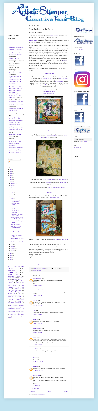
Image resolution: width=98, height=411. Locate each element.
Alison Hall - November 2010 (15, 49)
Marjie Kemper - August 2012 (15, 117)
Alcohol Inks (11, 293)
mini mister (65, 239)
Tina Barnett (12, 145)
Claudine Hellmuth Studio (14, 295)
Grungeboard (11, 308)
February (13, 248)
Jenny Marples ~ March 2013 (15, 88)
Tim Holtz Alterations (14, 290)
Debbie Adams (36, 375)
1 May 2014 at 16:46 (37, 314)
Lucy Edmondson (13, 110)
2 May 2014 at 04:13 (37, 332)
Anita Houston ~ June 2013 (15, 52)
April (12, 244)
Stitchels (18, 311)
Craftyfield (36, 349)
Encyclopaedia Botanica (49, 91)
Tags (23, 282)
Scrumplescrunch (37, 278)
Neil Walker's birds (54, 197)
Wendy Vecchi (21, 310)
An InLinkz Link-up (34, 264)
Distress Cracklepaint (17, 307)
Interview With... (12, 314)
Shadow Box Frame (16, 316)
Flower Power (21, 304)
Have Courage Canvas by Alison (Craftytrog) (16, 227)
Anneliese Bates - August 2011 (16, 54)
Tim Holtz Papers (20, 299)
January (12, 250)
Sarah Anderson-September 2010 (16, 128)
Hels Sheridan (12, 83)
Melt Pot (11, 312)
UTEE (11, 299)
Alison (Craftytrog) (49, 73)
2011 (11, 257)
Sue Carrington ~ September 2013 (16, 140)
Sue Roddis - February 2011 (15, 141)
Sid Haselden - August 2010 (15, 134)
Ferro (23, 316)
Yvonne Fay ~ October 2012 (15, 152)
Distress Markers (63, 179)
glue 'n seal (43, 85)
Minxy (22, 298)
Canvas (11, 301)
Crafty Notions (12, 311)
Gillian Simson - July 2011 (15, 81)
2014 (11, 181)
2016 (11, 177)
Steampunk (19, 296)
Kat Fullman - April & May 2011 (16, 94)
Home (49, 391)
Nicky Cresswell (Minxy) (14, 124)
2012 (11, 255)
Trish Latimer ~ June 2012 (15, 151)
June (12, 196)
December (13, 183)
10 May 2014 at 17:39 (38, 353)
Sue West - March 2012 (14, 143)
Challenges (22, 312)
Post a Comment (35, 388)
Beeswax (16, 312)
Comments (12, 162)
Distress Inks (13, 272)
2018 (11, 173)
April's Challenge (54, 35)
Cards (17, 282)
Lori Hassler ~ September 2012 (16, 105)
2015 (11, 179)
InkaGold (18, 308)
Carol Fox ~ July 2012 (14, 58)
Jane (34, 310)
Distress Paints (62, 182)
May (12, 198)
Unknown (35, 319)
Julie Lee (35, 300)
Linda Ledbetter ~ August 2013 (16, 101)
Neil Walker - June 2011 (14, 122)
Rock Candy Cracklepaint (14, 302)
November (13, 185)
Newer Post (32, 391)
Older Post (66, 391)
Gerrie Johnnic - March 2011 (15, 79)
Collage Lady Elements (48, 93)
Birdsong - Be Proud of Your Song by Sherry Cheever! (17, 218)
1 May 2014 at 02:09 (37, 285)
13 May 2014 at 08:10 (38, 361)
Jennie (9, 31)
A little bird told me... (15, 208)
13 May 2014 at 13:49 (38, 370)
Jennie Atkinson (37, 290)
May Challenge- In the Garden (17, 241)
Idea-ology (48, 182)
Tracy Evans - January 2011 (15, 149)
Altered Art (18, 288)
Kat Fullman (12, 92)
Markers (47, 137)
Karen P (35, 337)
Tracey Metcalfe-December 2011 (16, 147)
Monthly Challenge (37, 270)
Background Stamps (14, 276)
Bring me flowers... (15, 229)
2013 (11, 253)
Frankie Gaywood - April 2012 (16, 72)
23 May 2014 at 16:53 (38, 385)
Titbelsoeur (49, 192)
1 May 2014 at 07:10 (37, 295)
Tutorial (10, 317)
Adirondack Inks (11, 304)
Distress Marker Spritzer (48, 179)
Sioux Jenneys (12, 277)
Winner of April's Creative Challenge (16, 236)
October (13, 187)
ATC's (17, 298)
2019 (11, 171)
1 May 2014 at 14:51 (37, 305)
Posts (11, 159)
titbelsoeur (10, 28)
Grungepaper (19, 301)
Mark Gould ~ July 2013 (14, 118)
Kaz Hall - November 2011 (15, 95)
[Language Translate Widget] (83, 139)
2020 (11, 169)
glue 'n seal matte (63, 78)
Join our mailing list (78, 49)
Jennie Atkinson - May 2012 (15, 86)
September (13, 189)
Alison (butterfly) (49, 130)
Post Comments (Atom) (40, 394)
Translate (83, 141)
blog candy (13, 305)
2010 (11, 259)
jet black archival (47, 78)
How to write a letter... (15, 224)
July (12, 194)
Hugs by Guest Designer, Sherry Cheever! (16, 200)
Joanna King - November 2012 (16, 90)
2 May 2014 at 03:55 (37, 323)
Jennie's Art (10, 296)
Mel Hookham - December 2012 (16, 120)
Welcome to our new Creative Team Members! (17, 215)
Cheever (35, 40)
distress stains (17, 279)
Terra (23, 311)
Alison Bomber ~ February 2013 (16, 47)
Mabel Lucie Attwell (16, 284)
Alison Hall (13, 274)
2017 (11, 175)
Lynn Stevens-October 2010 (15, 112)
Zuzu (19, 293)
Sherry (31, 40)
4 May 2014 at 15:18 (37, 344)
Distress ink (56, 239)
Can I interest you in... (15, 206)
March (12, 246)
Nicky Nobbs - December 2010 (16, 126)
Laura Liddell (12, 97)
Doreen (35, 357)
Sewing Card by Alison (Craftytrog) (16, 211)
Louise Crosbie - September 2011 (16, 108)
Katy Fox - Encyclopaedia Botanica (56, 187)
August (12, 192)
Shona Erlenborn (37, 328)
